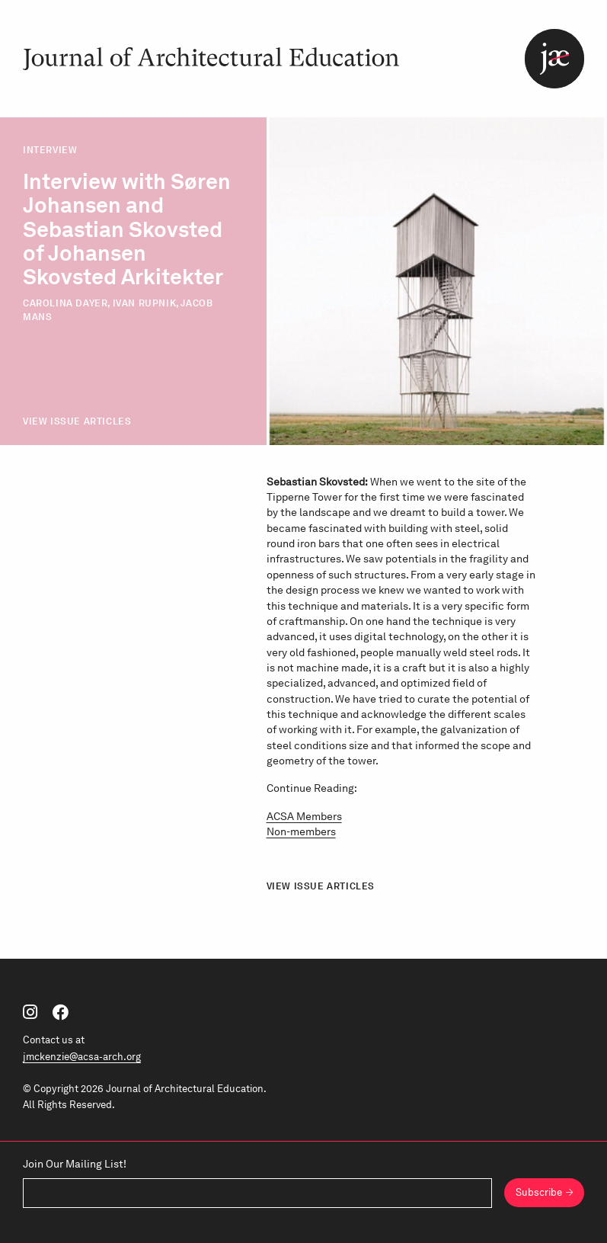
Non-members (301, 831)
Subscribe (539, 1192)
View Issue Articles (77, 421)
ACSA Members (304, 816)
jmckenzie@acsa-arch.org (82, 1056)
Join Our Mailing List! (74, 1163)
